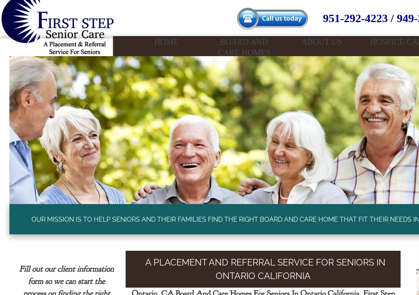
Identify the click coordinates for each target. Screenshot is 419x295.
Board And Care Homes (244, 47)
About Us (321, 41)
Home (166, 41)
